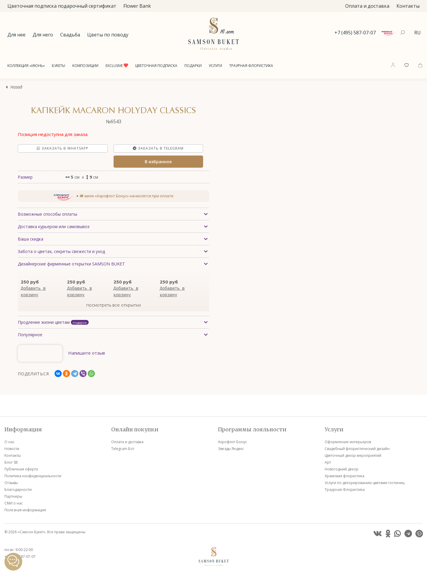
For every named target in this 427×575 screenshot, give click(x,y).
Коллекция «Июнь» (26, 65)
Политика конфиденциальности (32, 475)
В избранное (158, 161)
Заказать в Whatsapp (62, 148)
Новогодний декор (342, 469)
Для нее (16, 34)
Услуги (215, 65)
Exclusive (117, 65)
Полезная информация (25, 509)
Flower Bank (137, 6)
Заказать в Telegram (158, 148)
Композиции (85, 65)
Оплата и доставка (367, 6)
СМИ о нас (13, 503)
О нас (9, 441)
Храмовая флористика (344, 475)
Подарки (193, 65)
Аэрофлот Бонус (232, 441)
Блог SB (11, 462)
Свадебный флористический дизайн (357, 448)
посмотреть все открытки (113, 305)
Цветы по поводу (107, 34)
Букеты (58, 65)
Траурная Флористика (251, 65)
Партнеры (13, 496)
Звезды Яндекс (231, 448)
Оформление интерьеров (348, 441)
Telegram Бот (122, 448)
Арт (328, 462)
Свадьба (70, 34)
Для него (43, 34)
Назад (16, 87)
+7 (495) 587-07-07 (355, 32)
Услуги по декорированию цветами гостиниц (364, 482)
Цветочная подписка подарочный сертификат (61, 6)
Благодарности (18, 489)
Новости (11, 448)
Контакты (408, 6)
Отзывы (11, 482)
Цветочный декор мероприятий (353, 455)
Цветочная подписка (156, 65)
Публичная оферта (21, 469)
